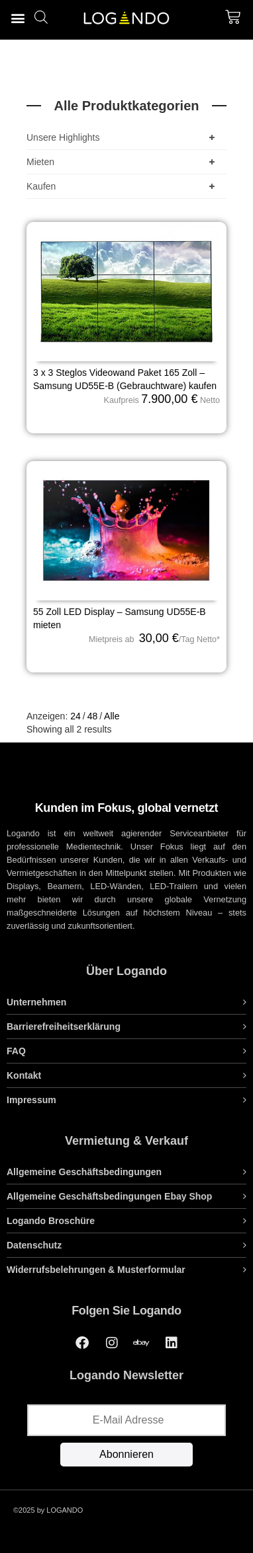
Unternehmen (36, 1002)
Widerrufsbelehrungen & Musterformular (96, 1269)
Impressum (31, 1100)
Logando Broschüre (51, 1220)
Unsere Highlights (123, 137)
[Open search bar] (41, 17)
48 (92, 716)
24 (75, 716)
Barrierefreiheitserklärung (64, 1026)
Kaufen (123, 186)
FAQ (16, 1051)
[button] (17, 17)
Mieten (123, 162)
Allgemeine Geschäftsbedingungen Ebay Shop (109, 1196)
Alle (111, 716)
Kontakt (24, 1075)
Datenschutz (34, 1245)
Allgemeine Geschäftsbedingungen (84, 1172)
